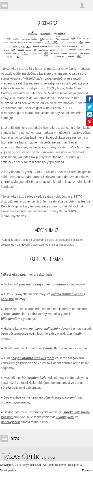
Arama (74, 5)
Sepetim (89, 5)
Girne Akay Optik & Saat (46, 5)
